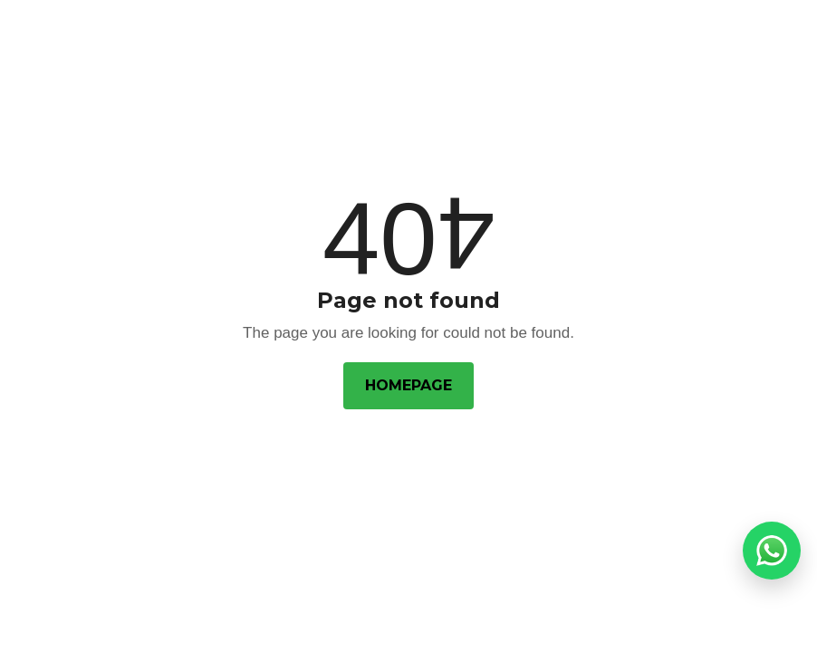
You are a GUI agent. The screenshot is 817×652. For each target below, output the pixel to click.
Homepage (408, 385)
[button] (772, 551)
